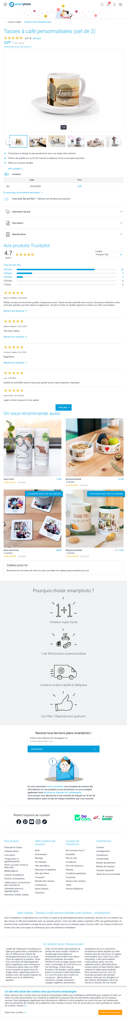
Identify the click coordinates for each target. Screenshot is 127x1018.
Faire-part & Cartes (13, 847)
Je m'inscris (36, 749)
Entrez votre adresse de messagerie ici (48, 738)
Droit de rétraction (74, 865)
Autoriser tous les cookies (110, 1012)
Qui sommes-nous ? (75, 850)
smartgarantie (103, 851)
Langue (98, 251)
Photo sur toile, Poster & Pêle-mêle (16, 866)
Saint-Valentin (41, 888)
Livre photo (9, 855)
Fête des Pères (42, 873)
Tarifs (68, 885)
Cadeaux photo (11, 851)
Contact (100, 847)
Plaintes (69, 869)
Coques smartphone (14, 875)
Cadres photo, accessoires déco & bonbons (17, 883)
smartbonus (102, 855)
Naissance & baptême (45, 869)
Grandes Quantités (105, 870)
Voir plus (63, 407)
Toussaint (39, 877)
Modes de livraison (105, 866)
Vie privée (70, 877)
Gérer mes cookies (15, 1012)
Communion (41, 885)
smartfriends (102, 859)
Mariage (39, 858)
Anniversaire (41, 854)
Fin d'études (40, 862)
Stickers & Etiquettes (14, 878)
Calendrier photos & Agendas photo (13, 889)
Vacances (39, 892)
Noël (37, 850)
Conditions (71, 862)
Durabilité (70, 854)
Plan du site (71, 858)
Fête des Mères (42, 865)
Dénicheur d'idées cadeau (16, 894)
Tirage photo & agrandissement (12, 860)
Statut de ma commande (108, 874)
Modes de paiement (105, 862)
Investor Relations (74, 888)
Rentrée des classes (44, 881)
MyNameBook (11, 871)
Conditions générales (76, 873)
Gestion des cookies (76, 881)
